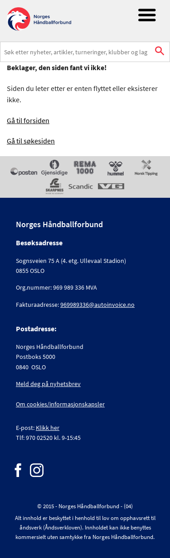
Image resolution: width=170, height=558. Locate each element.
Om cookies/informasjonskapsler (60, 404)
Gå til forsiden (28, 120)
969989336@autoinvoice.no (97, 304)
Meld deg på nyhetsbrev (48, 384)
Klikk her (47, 428)
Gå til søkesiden (31, 140)
